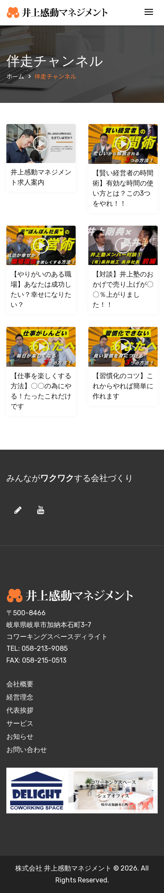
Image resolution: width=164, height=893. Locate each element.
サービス (19, 723)
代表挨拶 (19, 710)
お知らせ (19, 737)
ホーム (15, 76)
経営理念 (19, 697)
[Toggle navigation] (149, 12)
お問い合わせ (26, 750)
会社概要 (19, 684)
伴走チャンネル (55, 76)
